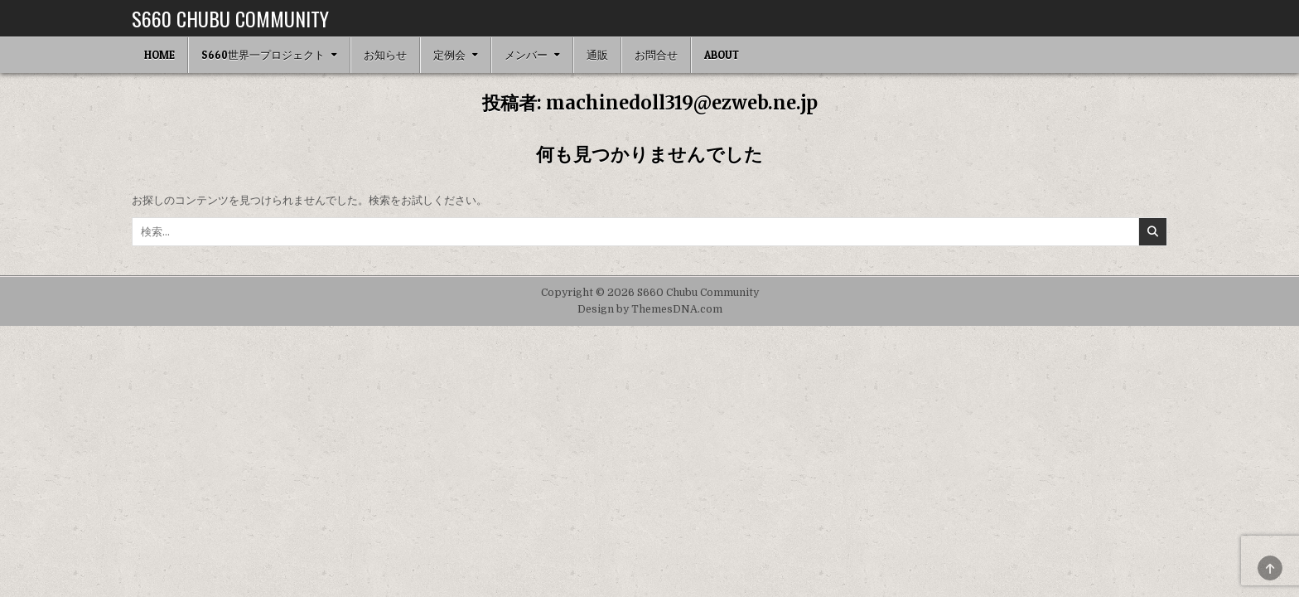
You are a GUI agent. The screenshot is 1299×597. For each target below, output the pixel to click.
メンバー (526, 54)
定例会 (449, 54)
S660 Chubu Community (230, 18)
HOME (159, 54)
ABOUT (721, 54)
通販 (597, 54)
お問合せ (656, 54)
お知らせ (385, 54)
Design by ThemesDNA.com (649, 309)
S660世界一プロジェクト (263, 54)
